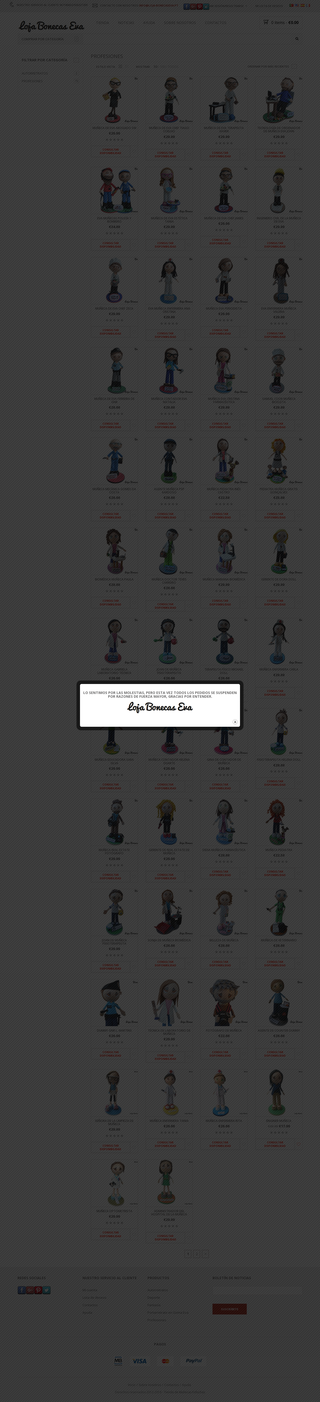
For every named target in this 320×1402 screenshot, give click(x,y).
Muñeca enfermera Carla (279, 669)
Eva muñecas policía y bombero (114, 220)
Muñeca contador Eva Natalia (169, 400)
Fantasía (154, 1305)
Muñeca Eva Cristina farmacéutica (224, 400)
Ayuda (149, 22)
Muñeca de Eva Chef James (224, 218)
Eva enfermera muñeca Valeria (278, 310)
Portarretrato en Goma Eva (168, 1312)
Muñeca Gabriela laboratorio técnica (114, 671)
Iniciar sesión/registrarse (224, 6)
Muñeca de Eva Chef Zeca (114, 308)
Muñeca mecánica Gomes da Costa (114, 490)
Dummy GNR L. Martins (114, 1030)
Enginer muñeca (278, 1121)
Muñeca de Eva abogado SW (114, 128)
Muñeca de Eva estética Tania (169, 220)
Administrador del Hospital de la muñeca (169, 1212)
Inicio (132, 1385)
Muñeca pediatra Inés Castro (224, 490)
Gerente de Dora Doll (278, 579)
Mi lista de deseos (269, 6)
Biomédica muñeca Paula (114, 579)
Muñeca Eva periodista (224, 308)
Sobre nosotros (180, 22)
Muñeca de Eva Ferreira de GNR (114, 400)
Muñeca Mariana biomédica (224, 579)
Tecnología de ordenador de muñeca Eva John (278, 130)
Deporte (154, 1297)
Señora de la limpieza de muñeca (114, 1122)
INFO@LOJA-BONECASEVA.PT (158, 5)
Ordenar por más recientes (268, 66)
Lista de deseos (94, 1297)
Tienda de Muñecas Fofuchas (184, 1392)
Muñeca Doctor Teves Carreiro (169, 581)
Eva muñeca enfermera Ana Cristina (169, 310)
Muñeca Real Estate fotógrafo (114, 852)
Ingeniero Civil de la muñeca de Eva (279, 220)
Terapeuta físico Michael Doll (224, 671)
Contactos (215, 22)
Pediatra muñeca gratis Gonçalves (279, 490)
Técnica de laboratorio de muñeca (169, 1032)
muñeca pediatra (279, 850)
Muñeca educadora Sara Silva (114, 761)
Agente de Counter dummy (279, 1030)
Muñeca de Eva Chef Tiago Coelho (169, 130)
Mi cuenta (89, 1290)
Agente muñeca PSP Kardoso (169, 490)
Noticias (126, 22)
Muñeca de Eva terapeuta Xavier (224, 130)
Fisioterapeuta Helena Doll (279, 760)
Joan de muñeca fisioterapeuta (169, 671)
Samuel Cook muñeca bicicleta (279, 400)
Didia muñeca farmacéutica (224, 850)
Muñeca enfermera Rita (224, 1121)
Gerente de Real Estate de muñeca (169, 852)
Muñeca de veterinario (279, 940)
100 (162, 67)
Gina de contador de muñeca (224, 761)
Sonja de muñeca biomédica (169, 940)
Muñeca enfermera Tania (169, 1121)
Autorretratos (35, 73)
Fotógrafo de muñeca (224, 1030)
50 (155, 67)
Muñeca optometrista (114, 1211)
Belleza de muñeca (224, 940)
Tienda (102, 22)
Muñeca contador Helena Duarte (169, 761)
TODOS (173, 67)
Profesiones (32, 81)
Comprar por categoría (50, 39)
